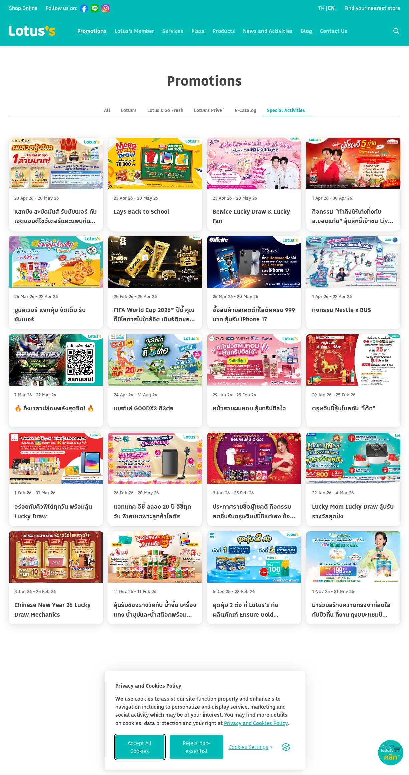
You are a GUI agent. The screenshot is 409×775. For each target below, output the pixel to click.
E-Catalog (245, 110)
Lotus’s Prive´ (209, 110)
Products (224, 31)
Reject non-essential (196, 747)
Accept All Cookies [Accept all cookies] (140, 747)
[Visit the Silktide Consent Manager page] (286, 747)
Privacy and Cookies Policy (256, 723)
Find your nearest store (372, 8)
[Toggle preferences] (251, 747)
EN (331, 8)
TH (321, 8)
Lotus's (129, 110)
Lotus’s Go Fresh (165, 110)
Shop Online (23, 8)
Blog (306, 31)
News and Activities (268, 31)
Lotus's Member (134, 31)
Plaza (198, 31)
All (107, 110)
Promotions (92, 31)
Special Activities (286, 110)
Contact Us (333, 31)
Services (172, 31)
